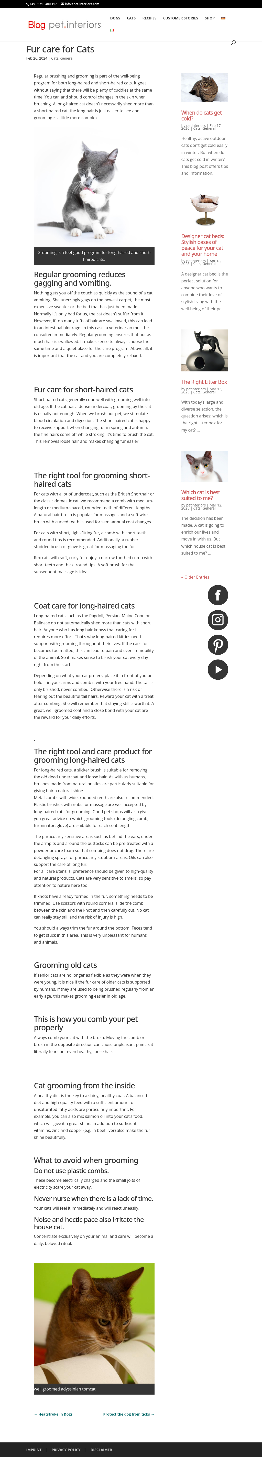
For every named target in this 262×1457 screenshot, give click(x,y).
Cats (131, 18)
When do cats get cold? (201, 115)
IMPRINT (33, 1449)
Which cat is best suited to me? (200, 495)
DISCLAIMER (101, 1449)
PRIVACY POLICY (66, 1449)
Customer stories (180, 18)
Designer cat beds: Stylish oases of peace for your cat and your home (202, 245)
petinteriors (196, 125)
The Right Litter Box (204, 381)
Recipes (149, 18)
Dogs (115, 18)
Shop (210, 18)
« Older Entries (195, 577)
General (66, 58)
